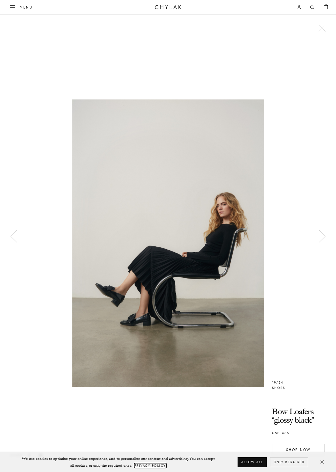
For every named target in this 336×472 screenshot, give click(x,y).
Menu (21, 7)
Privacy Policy (150, 465)
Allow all (252, 462)
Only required (289, 462)
